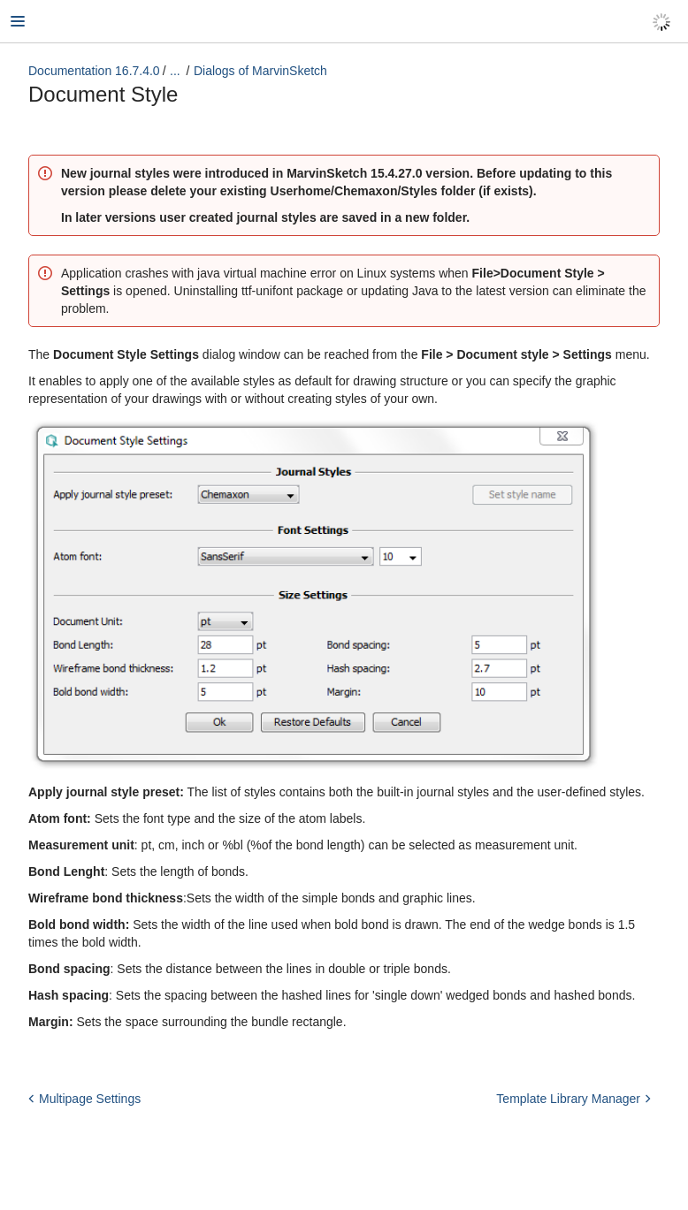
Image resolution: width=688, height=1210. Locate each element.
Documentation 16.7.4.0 (94, 71)
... (175, 71)
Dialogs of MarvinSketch (260, 71)
